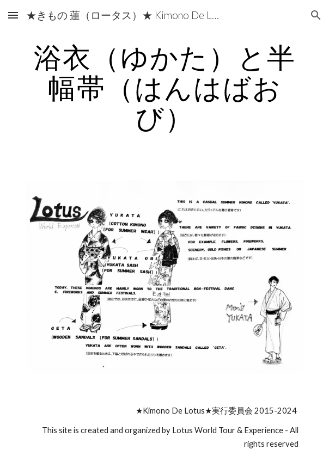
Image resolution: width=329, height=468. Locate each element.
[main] (164, 87)
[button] (13, 15)
